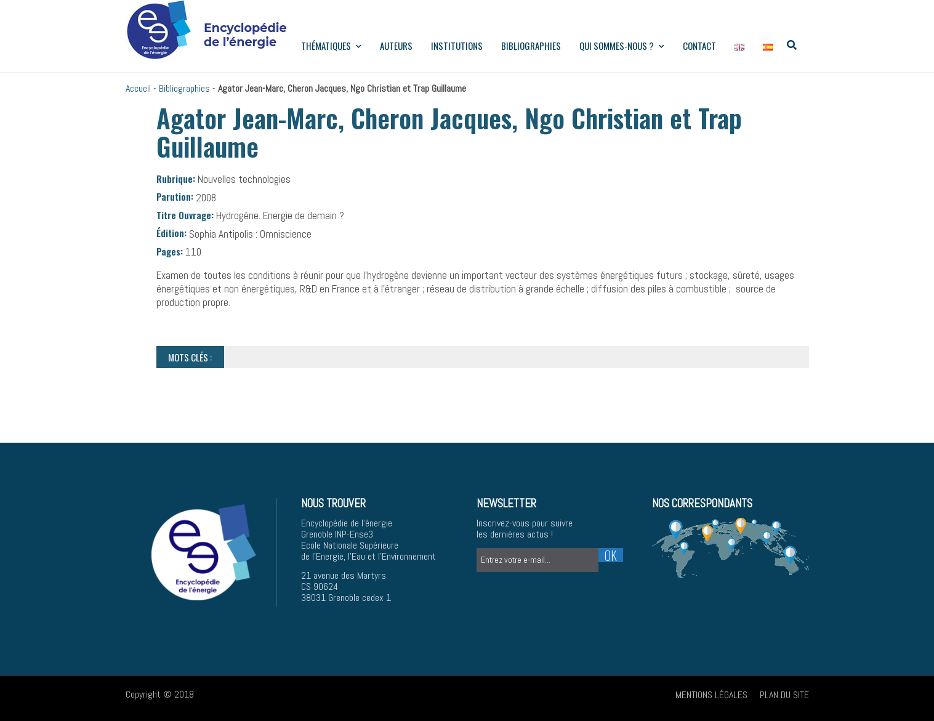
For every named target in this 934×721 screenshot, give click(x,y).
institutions (457, 45)
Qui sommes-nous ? (621, 45)
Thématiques (331, 45)
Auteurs (396, 45)
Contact (699, 45)
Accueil (138, 88)
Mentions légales (711, 694)
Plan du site (784, 694)
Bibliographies (531, 45)
